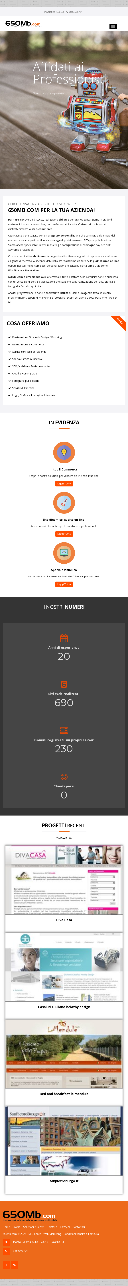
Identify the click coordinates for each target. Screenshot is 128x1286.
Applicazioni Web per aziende (29, 351)
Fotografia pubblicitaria (25, 380)
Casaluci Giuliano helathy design (64, 1007)
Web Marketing (52, 1234)
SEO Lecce (35, 1234)
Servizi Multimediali (23, 388)
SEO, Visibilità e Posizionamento (31, 366)
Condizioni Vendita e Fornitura (81, 1234)
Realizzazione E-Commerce (28, 344)
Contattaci (79, 1227)
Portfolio (52, 1227)
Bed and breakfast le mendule (64, 1094)
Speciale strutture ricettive (27, 359)
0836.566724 (75, 11)
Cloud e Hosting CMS (24, 373)
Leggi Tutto (64, 483)
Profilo (17, 1227)
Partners (65, 1227)
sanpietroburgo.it (64, 1181)
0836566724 (20, 1250)
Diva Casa (64, 920)
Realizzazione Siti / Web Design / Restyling (37, 337)
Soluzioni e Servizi (33, 1227)
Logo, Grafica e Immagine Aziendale (33, 395)
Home (6, 1227)
